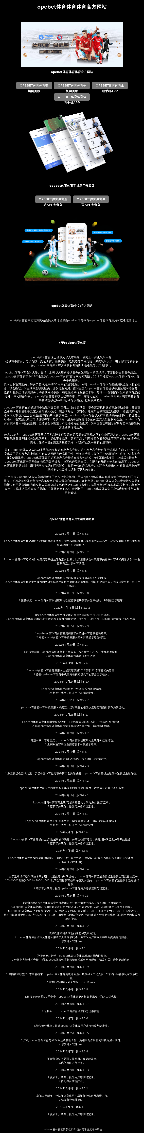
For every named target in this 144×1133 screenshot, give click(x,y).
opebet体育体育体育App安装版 (91, 200)
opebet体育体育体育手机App (72, 98)
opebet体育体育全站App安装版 (53, 200)
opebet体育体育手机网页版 (72, 86)
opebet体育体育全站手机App (110, 86)
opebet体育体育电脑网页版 (34, 86)
